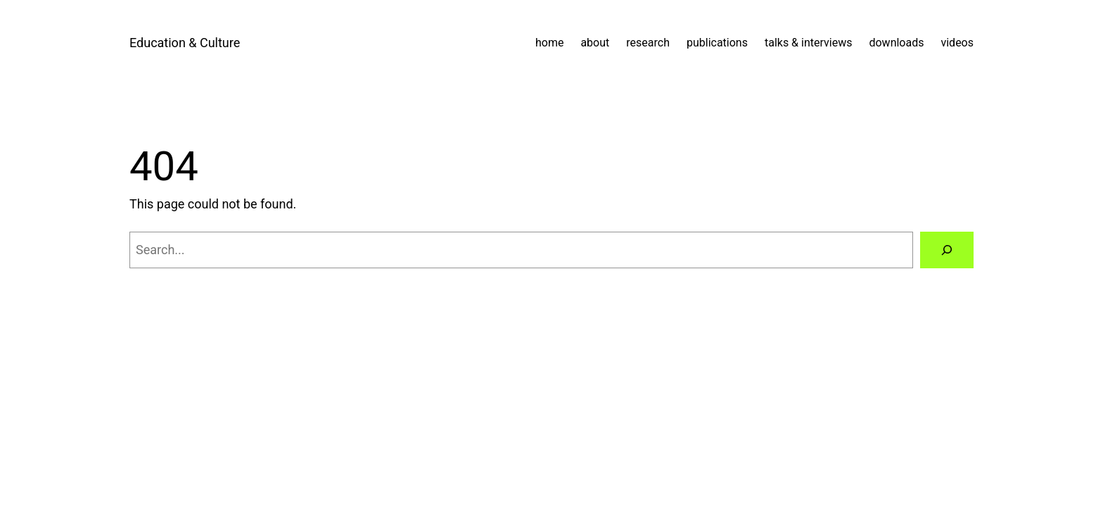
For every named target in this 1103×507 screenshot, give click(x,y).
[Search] (947, 250)
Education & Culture (184, 42)
